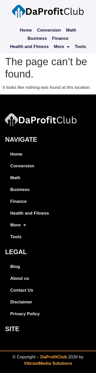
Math (71, 30)
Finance (60, 38)
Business (37, 38)
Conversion (49, 30)
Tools (80, 46)
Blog (15, 266)
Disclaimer (21, 302)
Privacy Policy (25, 313)
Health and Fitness (29, 46)
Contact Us (21, 290)
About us (19, 278)
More (62, 47)
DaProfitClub (53, 357)
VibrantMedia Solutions (48, 363)
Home (26, 30)
